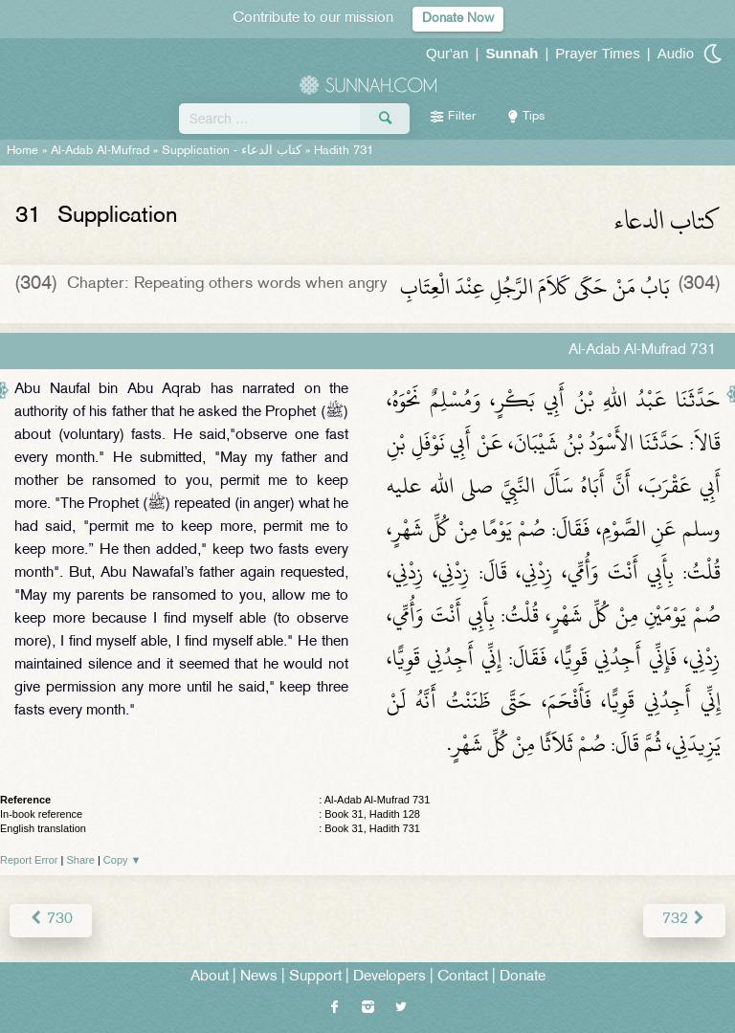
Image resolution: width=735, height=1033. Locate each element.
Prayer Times (597, 53)
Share (81, 860)
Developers (389, 977)
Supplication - (231, 151)
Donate (523, 977)
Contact (462, 977)
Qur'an (447, 53)
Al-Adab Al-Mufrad (100, 151)
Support (315, 977)
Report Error (29, 860)
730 (51, 919)
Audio (675, 53)
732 (684, 919)
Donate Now (458, 18)
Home (22, 151)
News (259, 977)
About (209, 977)
